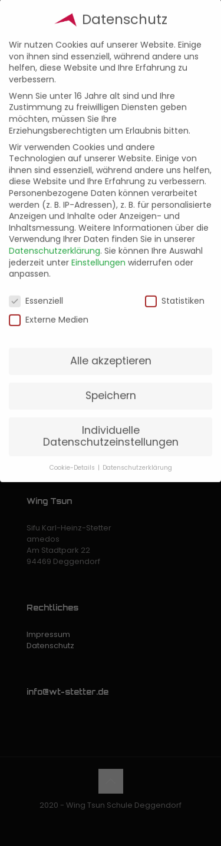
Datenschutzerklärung (54, 239)
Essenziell (36, 290)
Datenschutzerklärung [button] (137, 456)
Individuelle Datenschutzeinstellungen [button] (111, 425)
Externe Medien (48, 308)
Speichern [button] (110, 384)
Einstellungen (98, 251)
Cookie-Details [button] (73, 456)
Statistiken (174, 290)
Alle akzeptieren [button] (110, 350)
